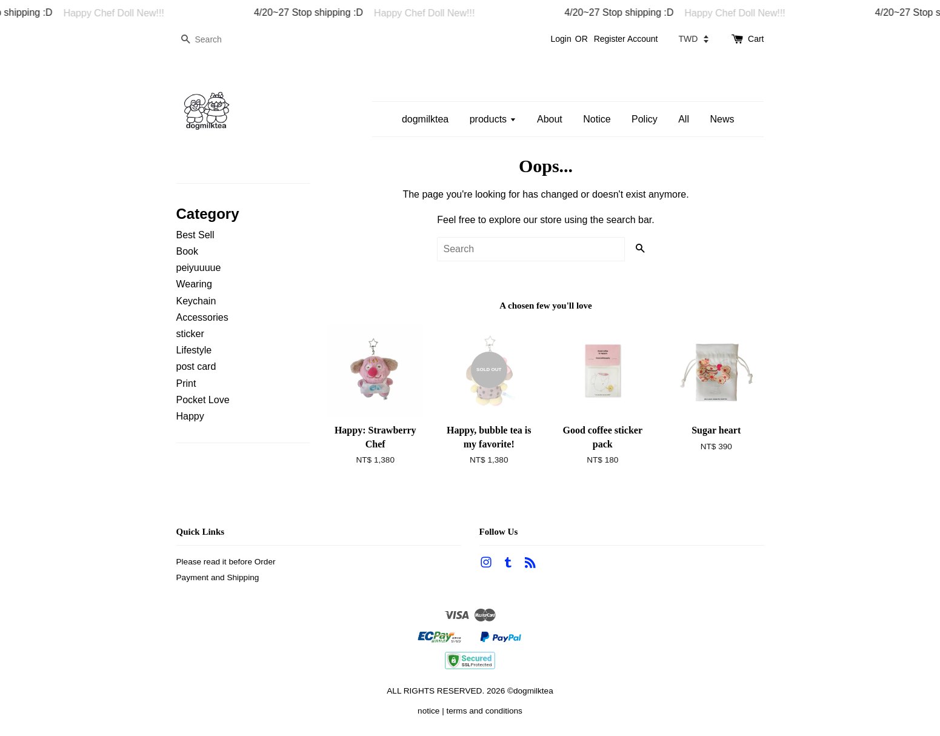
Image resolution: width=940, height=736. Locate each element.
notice (428, 710)
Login (560, 39)
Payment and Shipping (217, 577)
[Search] (212, 40)
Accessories (202, 317)
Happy (190, 416)
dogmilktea (425, 119)
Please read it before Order (226, 561)
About (549, 119)
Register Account (626, 39)
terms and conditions (484, 710)
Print (186, 383)
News (722, 119)
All (683, 119)
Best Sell (195, 235)
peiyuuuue (198, 268)
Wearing (194, 284)
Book (187, 251)
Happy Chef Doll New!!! (129, 13)
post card (196, 366)
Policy (645, 119)
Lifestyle (194, 350)
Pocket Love (203, 400)
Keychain (196, 301)
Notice (596, 119)
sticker (190, 334)
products (493, 119)
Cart (756, 39)
